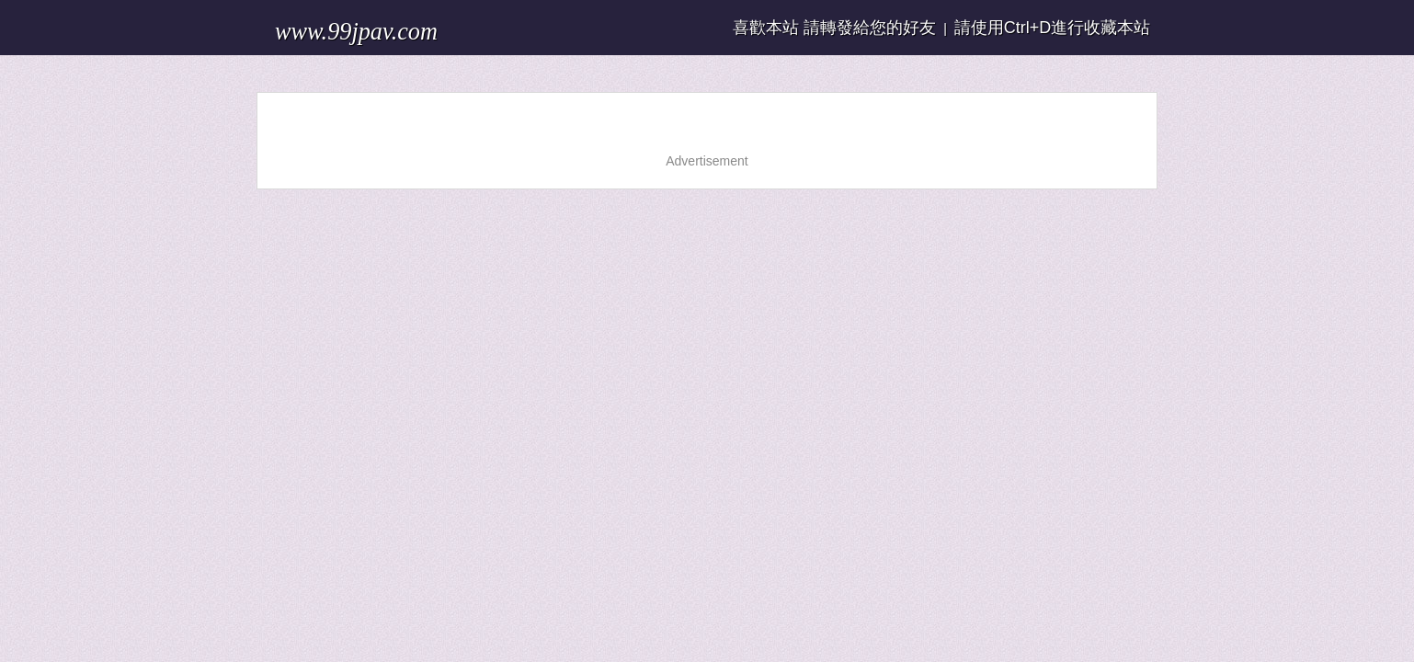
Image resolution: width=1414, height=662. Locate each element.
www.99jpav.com (334, 22)
